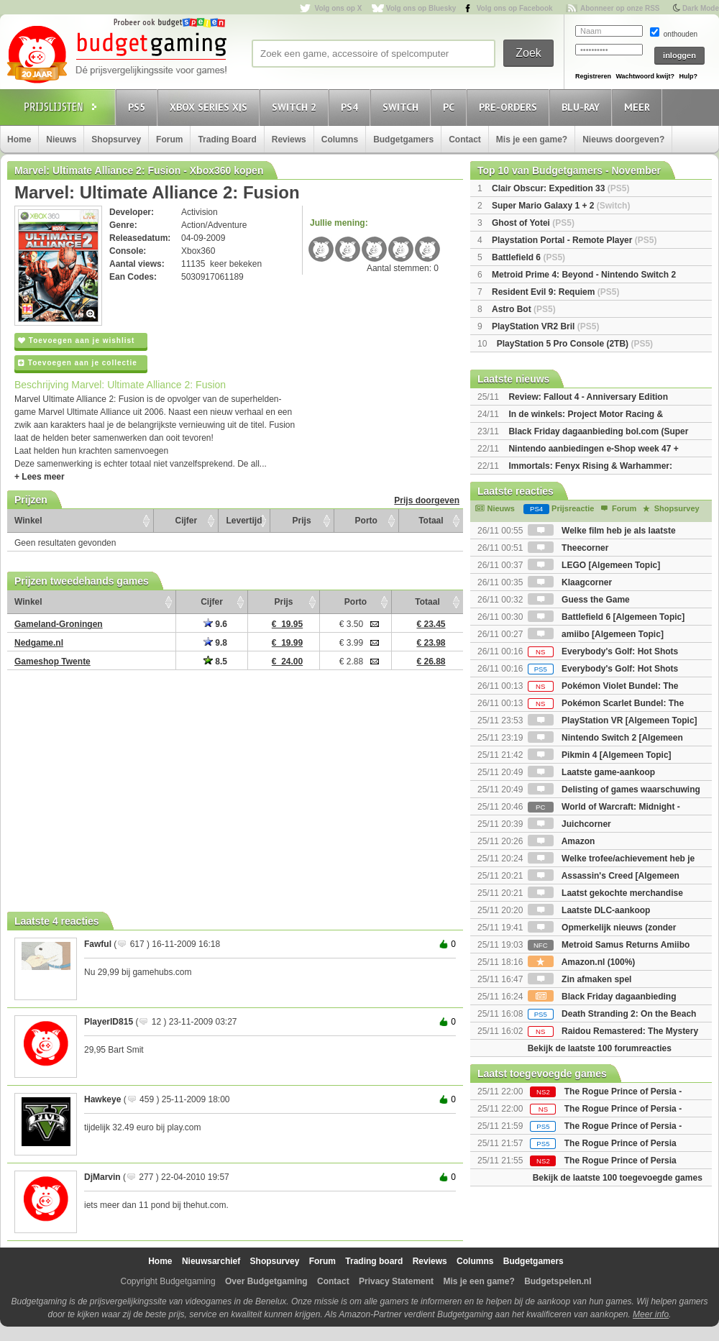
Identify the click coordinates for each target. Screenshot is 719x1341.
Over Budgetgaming (266, 1281)
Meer (639, 107)
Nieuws (61, 139)
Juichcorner (569, 824)
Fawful (97, 944)
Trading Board (227, 139)
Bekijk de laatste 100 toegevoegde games (617, 1178)
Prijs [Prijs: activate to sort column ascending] (302, 521)
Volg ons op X (338, 8)
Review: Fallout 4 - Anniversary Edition (588, 397)
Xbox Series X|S (211, 107)
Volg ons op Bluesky (421, 8)
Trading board (374, 1261)
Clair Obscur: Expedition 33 (560, 188)
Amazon (561, 841)
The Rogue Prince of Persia (620, 1143)
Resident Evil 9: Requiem (555, 292)
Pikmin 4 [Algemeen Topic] (600, 755)
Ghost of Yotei (533, 223)
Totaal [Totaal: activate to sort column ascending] (430, 521)
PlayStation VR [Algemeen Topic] (612, 720)
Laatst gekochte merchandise (605, 893)
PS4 (351, 107)
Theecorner (568, 548)
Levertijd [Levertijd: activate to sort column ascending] (244, 521)
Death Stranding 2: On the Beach (612, 1014)
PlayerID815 (108, 1022)
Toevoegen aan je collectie (77, 363)
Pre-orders (510, 107)
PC (451, 107)
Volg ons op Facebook (515, 8)
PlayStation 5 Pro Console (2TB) (575, 344)
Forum (169, 139)
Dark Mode (700, 8)
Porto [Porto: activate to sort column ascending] (366, 521)
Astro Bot (524, 309)
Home (19, 139)
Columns (339, 139)
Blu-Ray (583, 107)
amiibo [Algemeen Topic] (596, 634)
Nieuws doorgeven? (623, 139)
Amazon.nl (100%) (582, 962)
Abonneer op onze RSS (620, 8)
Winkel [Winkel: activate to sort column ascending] (28, 521)
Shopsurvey (116, 139)
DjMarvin (102, 1177)
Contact (465, 139)
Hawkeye (102, 1099)
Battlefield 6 (528, 257)
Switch (403, 107)
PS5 (139, 107)
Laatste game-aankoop (591, 772)
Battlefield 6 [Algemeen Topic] (606, 617)
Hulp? (688, 76)
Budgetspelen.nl (557, 1281)
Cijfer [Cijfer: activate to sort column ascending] (186, 521)
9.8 (215, 643)
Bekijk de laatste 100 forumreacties (600, 1048)
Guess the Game (579, 600)
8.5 (215, 661)
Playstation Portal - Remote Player (574, 240)
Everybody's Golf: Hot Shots (603, 651)
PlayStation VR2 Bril (545, 326)
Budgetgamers (403, 139)
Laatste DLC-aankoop (589, 910)
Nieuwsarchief (211, 1261)
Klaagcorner (570, 582)
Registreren (593, 76)
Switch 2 (296, 107)
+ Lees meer (39, 477)
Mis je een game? (531, 139)
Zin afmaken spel (580, 979)
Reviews (289, 139)
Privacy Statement (396, 1281)
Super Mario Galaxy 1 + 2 (561, 206)
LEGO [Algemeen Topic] (594, 565)
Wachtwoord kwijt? (644, 76)
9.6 (215, 624)
